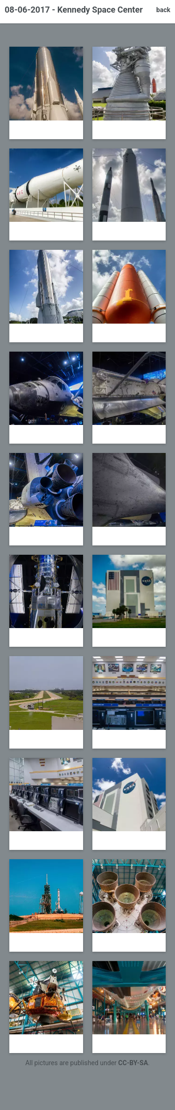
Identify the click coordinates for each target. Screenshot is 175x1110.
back (163, 10)
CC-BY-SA (133, 1063)
